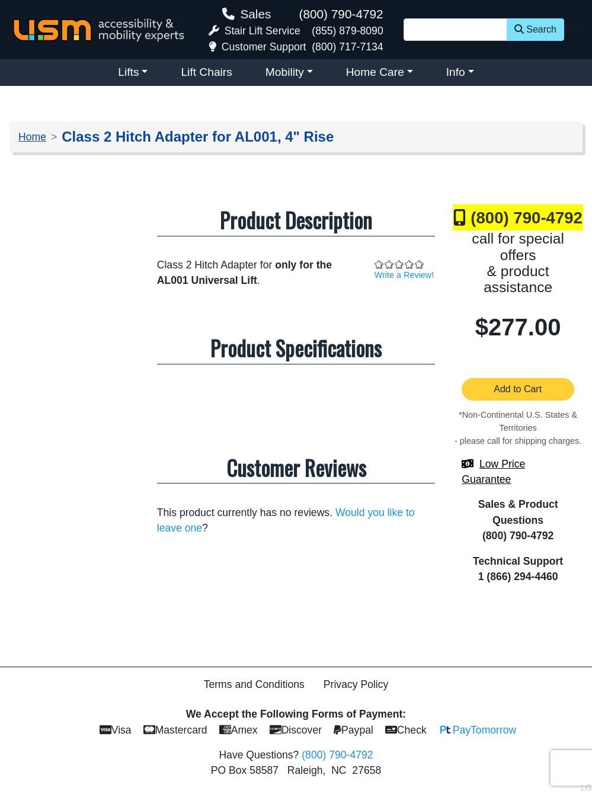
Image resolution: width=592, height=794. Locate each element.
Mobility (284, 72)
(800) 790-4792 (341, 14)
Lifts (128, 72)
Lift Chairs (206, 72)
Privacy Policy (356, 684)
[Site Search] (455, 29)
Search (535, 29)
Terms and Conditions (254, 684)
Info (455, 72)
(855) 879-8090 (347, 31)
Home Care (375, 72)
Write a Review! (404, 275)
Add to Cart (518, 389)
